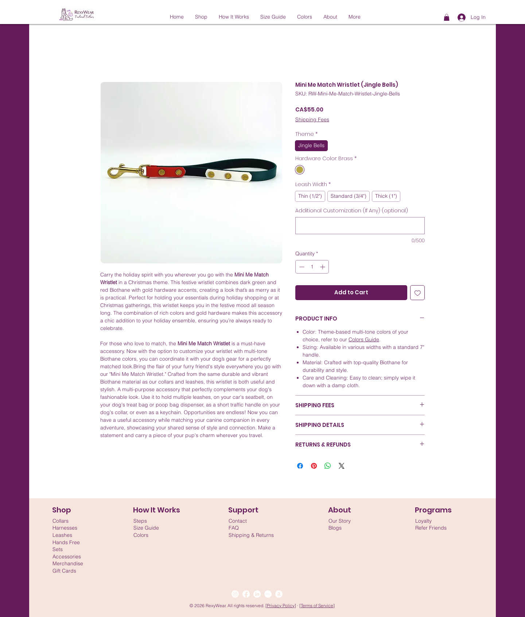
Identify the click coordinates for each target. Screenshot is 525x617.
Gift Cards (64, 570)
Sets (57, 549)
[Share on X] (341, 465)
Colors (140, 535)
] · (297, 605)
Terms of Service (317, 605)
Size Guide (146, 527)
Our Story (339, 521)
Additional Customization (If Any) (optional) (351, 210)
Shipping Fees (312, 119)
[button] (447, 17)
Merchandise (67, 563)
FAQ (234, 527)
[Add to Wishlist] (417, 292)
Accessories (66, 556)
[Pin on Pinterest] (314, 465)
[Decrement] (301, 266)
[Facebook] (246, 594)
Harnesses (64, 527)
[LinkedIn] (257, 594)
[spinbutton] (312, 266)
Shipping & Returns (251, 535)
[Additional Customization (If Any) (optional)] (360, 225)
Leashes (62, 535)
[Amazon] (279, 594)
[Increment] (323, 266)
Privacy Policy (281, 605)
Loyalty (423, 521)
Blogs (335, 527)
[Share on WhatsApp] (327, 465)
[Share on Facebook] (300, 465)
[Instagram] (235, 594)
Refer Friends (431, 527)
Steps (140, 521)
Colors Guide (364, 339)
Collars (60, 521)
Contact (238, 521)
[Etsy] (268, 594)
